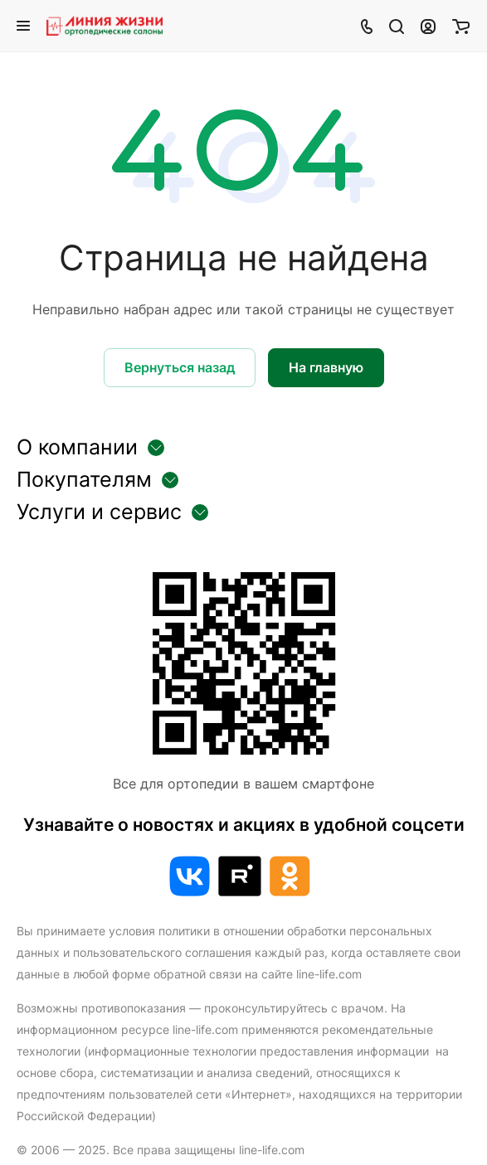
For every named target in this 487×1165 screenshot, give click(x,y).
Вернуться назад (179, 367)
